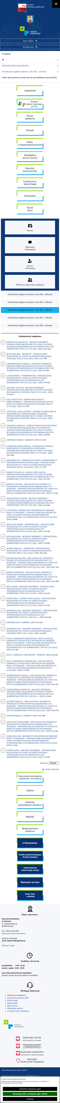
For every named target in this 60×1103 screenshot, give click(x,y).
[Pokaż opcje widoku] (30, 41)
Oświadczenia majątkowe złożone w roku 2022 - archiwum (30, 72)
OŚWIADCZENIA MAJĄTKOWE (30, 66)
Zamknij (30, 1099)
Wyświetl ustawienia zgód (30, 1089)
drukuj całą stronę (52, 769)
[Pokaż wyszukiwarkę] (30, 47)
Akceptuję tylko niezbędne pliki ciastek (30, 1094)
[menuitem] (30, 294)
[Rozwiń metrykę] (53, 763)
